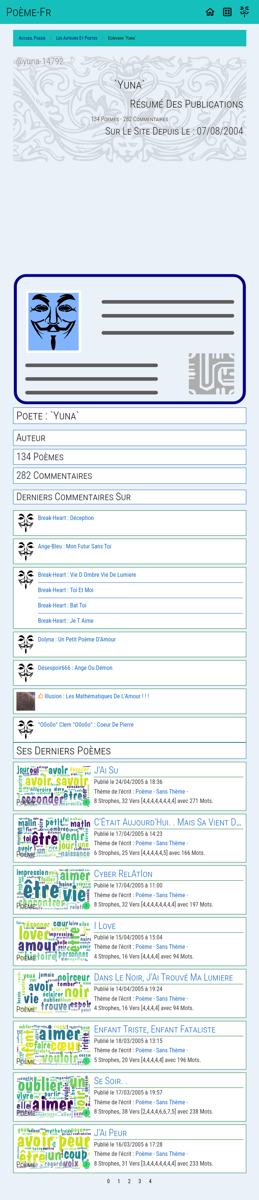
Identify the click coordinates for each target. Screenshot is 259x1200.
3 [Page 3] (139, 1181)
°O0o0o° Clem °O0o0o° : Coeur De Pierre (86, 724)
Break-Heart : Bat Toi (62, 605)
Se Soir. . (110, 1081)
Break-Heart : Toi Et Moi (66, 590)
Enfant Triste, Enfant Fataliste (154, 1029)
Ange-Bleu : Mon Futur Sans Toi (75, 546)
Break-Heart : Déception (66, 517)
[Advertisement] (129, 218)
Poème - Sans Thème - (162, 791)
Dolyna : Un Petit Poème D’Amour (77, 639)
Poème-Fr (28, 12)
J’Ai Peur (110, 1132)
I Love (104, 925)
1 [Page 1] (119, 1181)
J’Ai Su (106, 770)
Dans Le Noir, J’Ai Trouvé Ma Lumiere (163, 977)
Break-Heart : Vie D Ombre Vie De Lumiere (87, 574)
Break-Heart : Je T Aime (66, 620)
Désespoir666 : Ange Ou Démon (75, 667)
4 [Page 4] (150, 1181)
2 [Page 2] (129, 1181)
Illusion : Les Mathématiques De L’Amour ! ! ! (93, 696)
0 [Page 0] (108, 1181)
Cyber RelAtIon (123, 873)
